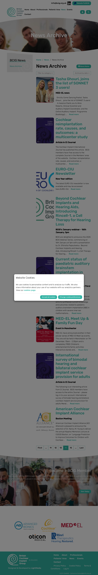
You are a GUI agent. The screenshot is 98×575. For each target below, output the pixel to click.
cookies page (29, 290)
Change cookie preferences (70, 297)
